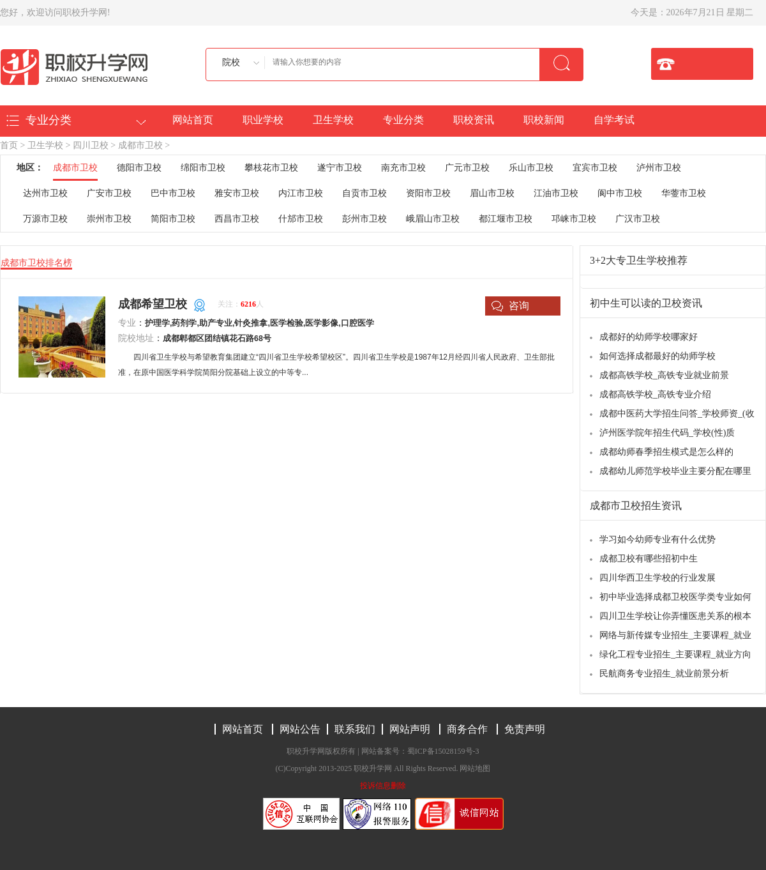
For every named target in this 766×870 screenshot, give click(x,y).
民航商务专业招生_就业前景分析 (664, 673)
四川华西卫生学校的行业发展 (657, 578)
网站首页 (192, 119)
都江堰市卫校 (505, 219)
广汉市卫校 (637, 219)
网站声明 (409, 729)
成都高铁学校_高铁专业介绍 (655, 394)
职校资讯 (473, 119)
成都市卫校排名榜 (36, 263)
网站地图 (475, 768)
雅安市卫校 (236, 193)
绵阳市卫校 (203, 167)
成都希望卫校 (152, 304)
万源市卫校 (45, 219)
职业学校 (263, 119)
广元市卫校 (467, 167)
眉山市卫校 (492, 193)
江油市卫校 (556, 193)
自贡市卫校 (364, 193)
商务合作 (467, 729)
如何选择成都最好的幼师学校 (657, 356)
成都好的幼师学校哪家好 (648, 337)
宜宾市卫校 (595, 167)
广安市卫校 (109, 193)
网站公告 (300, 729)
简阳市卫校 (173, 219)
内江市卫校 (300, 193)
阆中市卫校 (619, 193)
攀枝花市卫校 (271, 167)
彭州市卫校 (364, 219)
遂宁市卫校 (339, 167)
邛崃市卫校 (574, 219)
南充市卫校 (403, 167)
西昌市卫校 (236, 219)
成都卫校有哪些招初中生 (648, 558)
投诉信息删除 (383, 785)
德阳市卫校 (139, 167)
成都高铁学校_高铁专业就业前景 (664, 375)
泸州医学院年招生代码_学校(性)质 (667, 433)
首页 (9, 145)
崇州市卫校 (109, 219)
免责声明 (524, 729)
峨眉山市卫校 (433, 219)
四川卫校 (91, 145)
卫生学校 (333, 119)
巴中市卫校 (173, 193)
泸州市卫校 (658, 167)
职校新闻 (543, 119)
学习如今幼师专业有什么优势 (657, 539)
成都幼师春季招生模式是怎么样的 (666, 452)
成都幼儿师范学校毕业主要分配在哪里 (675, 471)
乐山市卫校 (531, 167)
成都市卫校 (140, 145)
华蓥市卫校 (683, 193)
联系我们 (354, 729)
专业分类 (403, 119)
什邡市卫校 (300, 219)
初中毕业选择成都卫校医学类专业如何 (675, 597)
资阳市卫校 (428, 193)
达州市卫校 (45, 193)
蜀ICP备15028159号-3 (443, 751)
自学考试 (614, 119)
